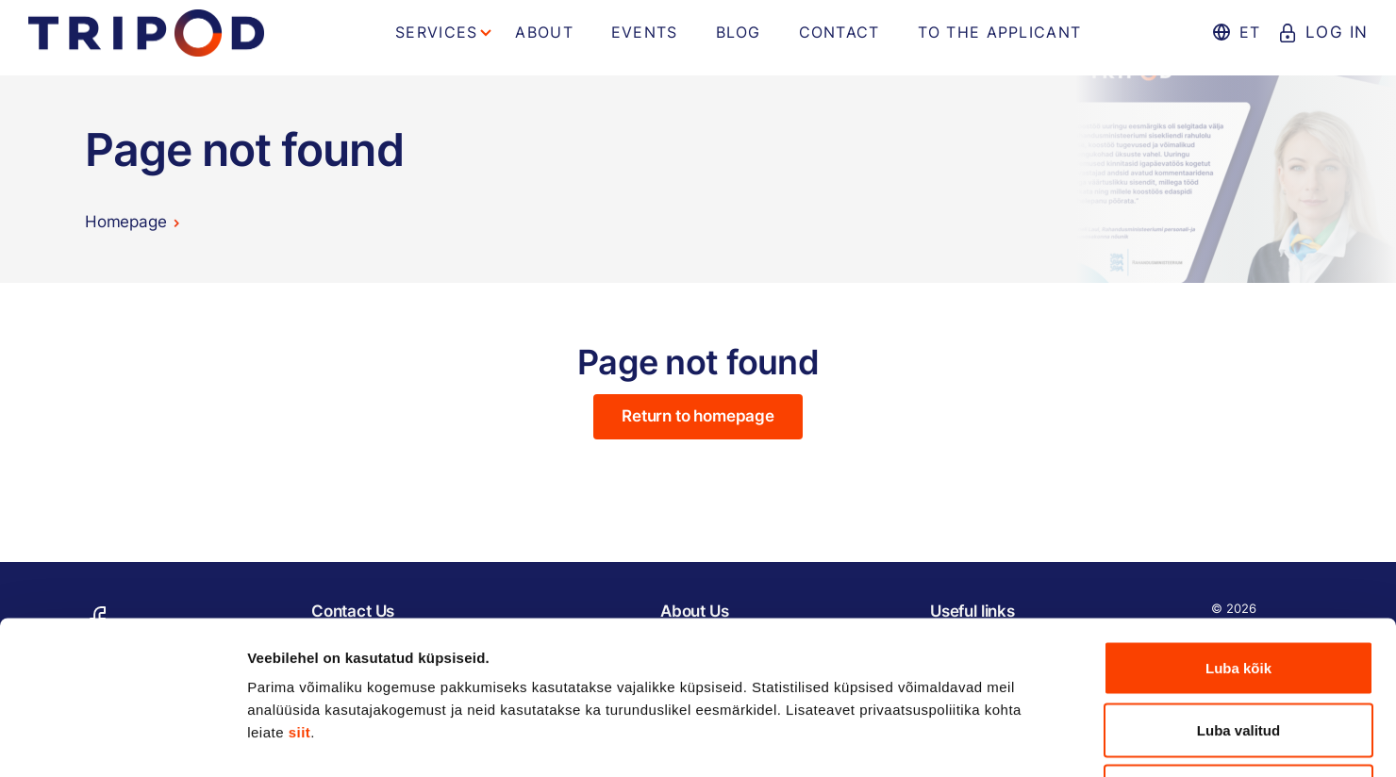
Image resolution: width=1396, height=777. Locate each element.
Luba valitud (1238, 592)
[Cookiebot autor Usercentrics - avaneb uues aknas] (122, 740)
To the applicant (999, 32)
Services (436, 32)
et (1249, 32)
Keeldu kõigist (1239, 653)
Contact (839, 32)
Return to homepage (698, 415)
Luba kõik (1238, 529)
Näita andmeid (974, 740)
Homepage (126, 221)
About (544, 32)
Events (644, 32)
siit (300, 594)
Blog (738, 32)
